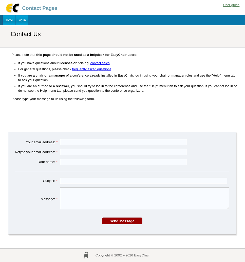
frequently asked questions (91, 69)
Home (9, 20)
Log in (21, 20)
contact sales (100, 63)
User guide (231, 5)
